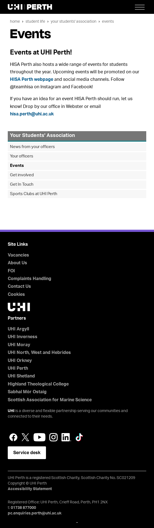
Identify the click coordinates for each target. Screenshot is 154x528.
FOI (11, 271)
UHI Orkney (20, 360)
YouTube (39, 437)
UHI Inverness (22, 337)
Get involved (22, 175)
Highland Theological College (38, 384)
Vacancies (18, 255)
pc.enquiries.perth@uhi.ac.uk (34, 513)
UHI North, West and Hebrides (39, 352)
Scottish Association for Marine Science (50, 400)
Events (108, 21)
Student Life (35, 21)
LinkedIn (66, 437)
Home (15, 21)
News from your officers (32, 147)
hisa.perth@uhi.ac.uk (32, 114)
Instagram (53, 437)
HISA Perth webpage (31, 79)
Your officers (21, 156)
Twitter (25, 437)
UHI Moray (19, 345)
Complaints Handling (29, 278)
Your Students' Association (73, 21)
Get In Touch (22, 184)
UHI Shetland (21, 376)
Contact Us (19, 286)
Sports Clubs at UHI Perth (33, 194)
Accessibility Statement (30, 489)
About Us (17, 263)
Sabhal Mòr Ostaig (27, 392)
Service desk (26, 453)
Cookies (16, 294)
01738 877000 (23, 508)
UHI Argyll (18, 329)
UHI (11, 411)
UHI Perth (18, 368)
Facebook (13, 437)
